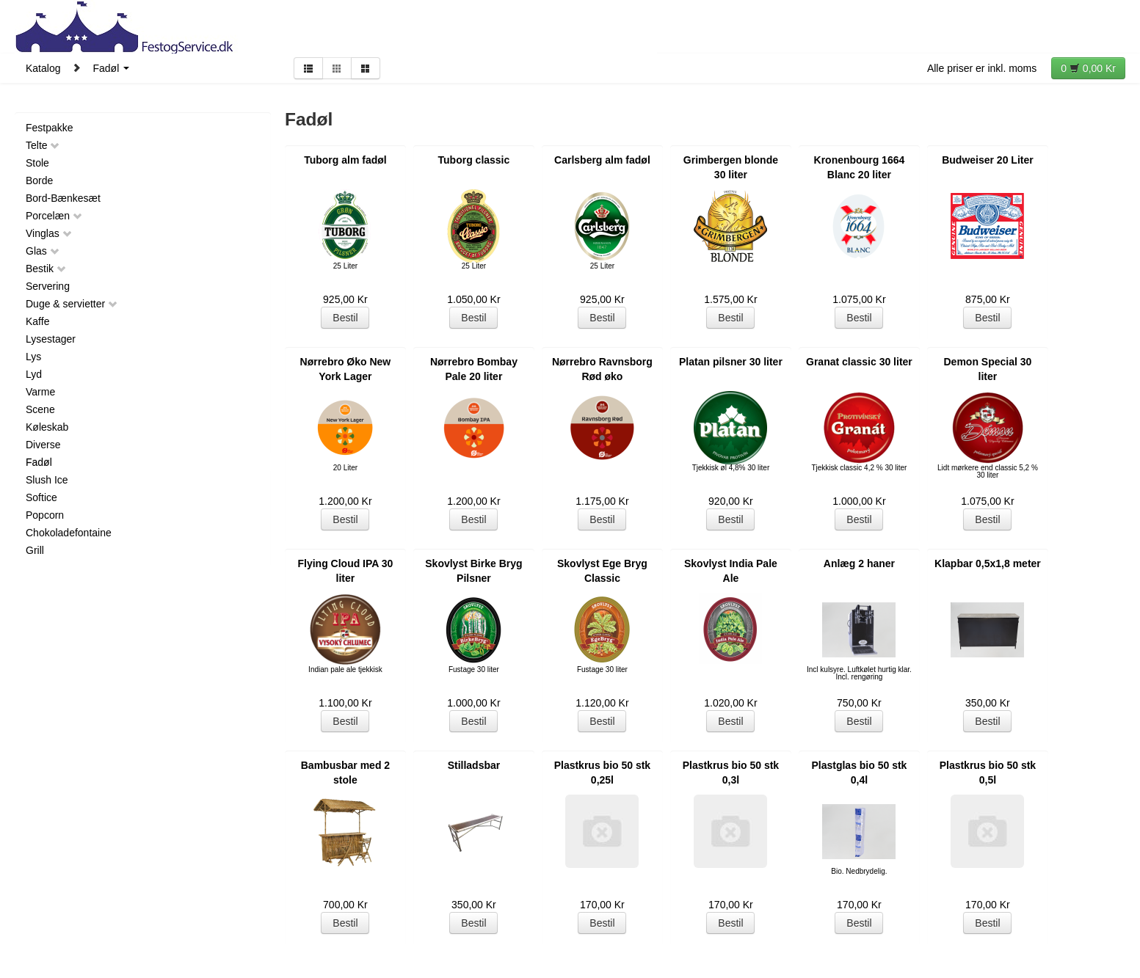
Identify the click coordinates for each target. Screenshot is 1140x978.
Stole (37, 163)
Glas (43, 251)
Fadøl (110, 68)
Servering (48, 286)
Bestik (46, 268)
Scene (40, 409)
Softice (41, 497)
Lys (33, 356)
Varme (40, 392)
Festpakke (49, 128)
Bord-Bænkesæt (63, 198)
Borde (39, 180)
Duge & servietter (72, 304)
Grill (35, 550)
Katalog (43, 68)
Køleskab (47, 427)
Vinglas (49, 233)
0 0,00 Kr (1088, 68)
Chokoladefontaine (69, 533)
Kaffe (37, 321)
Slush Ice (47, 480)
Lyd (34, 374)
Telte (43, 145)
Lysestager (51, 339)
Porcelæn (54, 216)
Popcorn (45, 515)
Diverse (43, 444)
